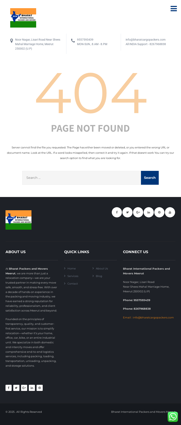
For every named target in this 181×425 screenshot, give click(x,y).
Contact (72, 283)
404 (90, 92)
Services (72, 276)
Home (71, 268)
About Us (102, 268)
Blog (99, 276)
